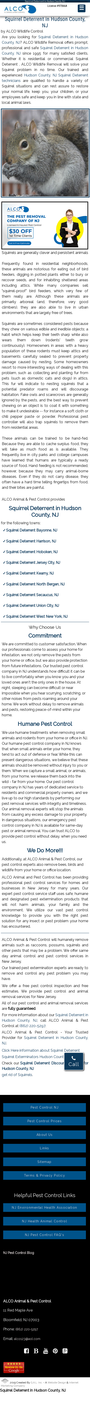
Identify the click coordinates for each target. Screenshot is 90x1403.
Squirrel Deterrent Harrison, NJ (31, 541)
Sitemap (44, 1162)
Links (44, 1148)
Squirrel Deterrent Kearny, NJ (30, 573)
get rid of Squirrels (17, 1075)
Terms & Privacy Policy (44, 1175)
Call (73, 1061)
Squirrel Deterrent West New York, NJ (37, 616)
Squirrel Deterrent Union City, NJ (32, 605)
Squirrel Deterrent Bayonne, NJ (31, 530)
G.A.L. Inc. (37, 1382)
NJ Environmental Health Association (44, 1207)
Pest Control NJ (45, 1107)
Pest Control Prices (44, 1121)
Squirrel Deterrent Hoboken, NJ (32, 552)
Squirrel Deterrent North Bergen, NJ (35, 584)
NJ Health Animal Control (44, 1221)
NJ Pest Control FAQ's (44, 1235)
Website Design (57, 1382)
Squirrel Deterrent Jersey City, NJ (33, 562)
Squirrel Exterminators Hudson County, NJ (36, 1057)
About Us (44, 1135)
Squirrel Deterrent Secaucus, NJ (32, 595)
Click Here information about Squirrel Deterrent (41, 1050)
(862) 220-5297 (32, 1026)
